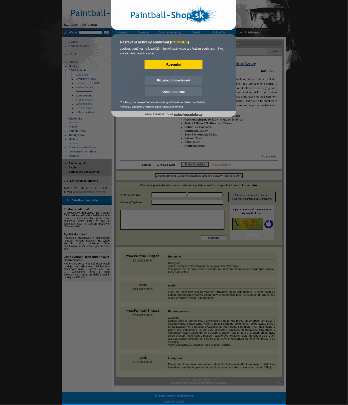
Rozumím (173, 64)
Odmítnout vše (173, 92)
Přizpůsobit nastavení (173, 80)
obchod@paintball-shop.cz (188, 114)
